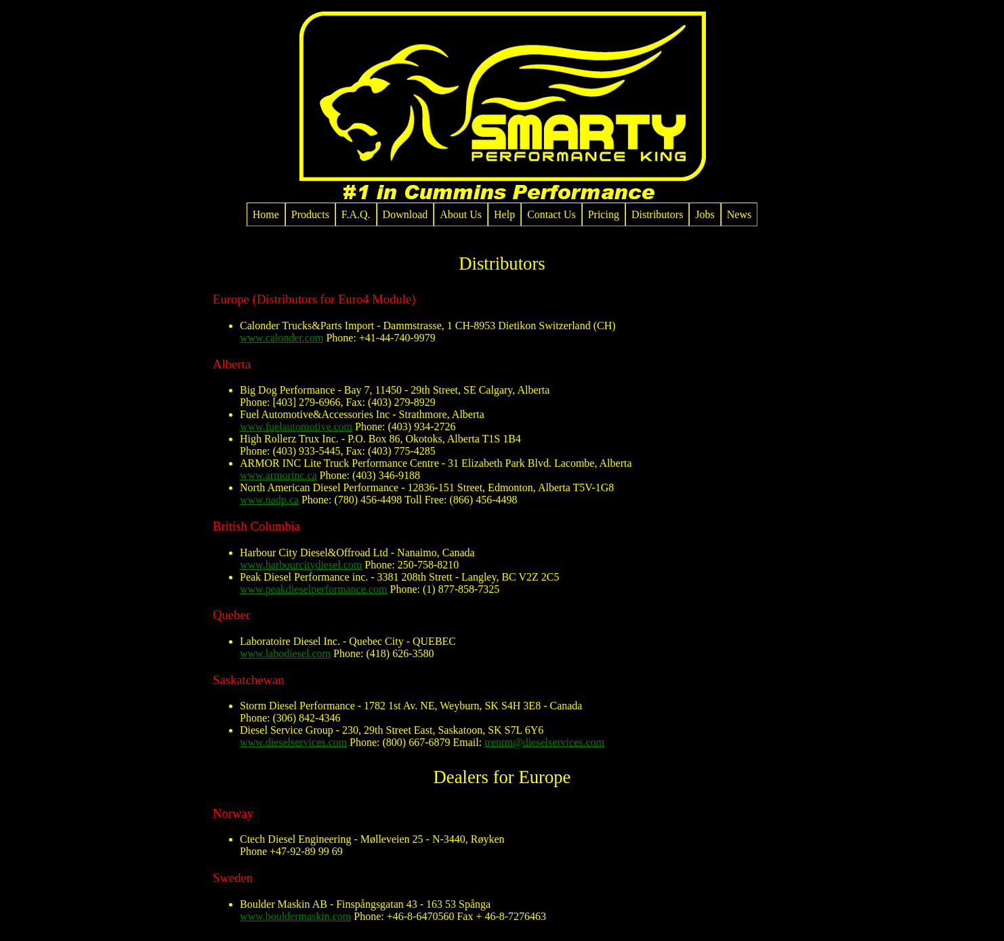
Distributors (657, 214)
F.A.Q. (356, 214)
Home (266, 214)
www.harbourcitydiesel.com (301, 564)
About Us (461, 214)
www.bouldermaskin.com (295, 916)
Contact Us (551, 214)
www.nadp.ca (269, 499)
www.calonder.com (281, 337)
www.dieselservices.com (293, 742)
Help (504, 214)
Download (405, 214)
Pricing (603, 214)
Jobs (704, 214)
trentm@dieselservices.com (544, 742)
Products (310, 214)
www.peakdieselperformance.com (314, 589)
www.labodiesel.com (285, 653)
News (739, 214)
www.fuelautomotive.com (296, 426)
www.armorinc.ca (278, 475)
